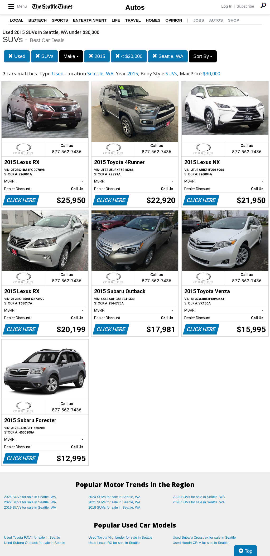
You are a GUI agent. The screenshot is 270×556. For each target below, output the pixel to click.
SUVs (44, 56)
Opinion (173, 20)
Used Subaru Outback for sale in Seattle (34, 543)
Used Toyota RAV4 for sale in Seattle (32, 537)
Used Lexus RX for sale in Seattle (113, 543)
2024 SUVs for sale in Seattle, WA (114, 497)
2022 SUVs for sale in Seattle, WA (30, 502)
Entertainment (90, 20)
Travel (133, 20)
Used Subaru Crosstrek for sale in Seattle (204, 537)
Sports (60, 20)
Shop (233, 20)
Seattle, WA (167, 56)
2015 (97, 56)
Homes (153, 20)
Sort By (202, 56)
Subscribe (245, 6)
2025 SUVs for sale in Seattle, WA (30, 497)
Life (116, 20)
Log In (226, 6)
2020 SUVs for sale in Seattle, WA (199, 502)
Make (71, 56)
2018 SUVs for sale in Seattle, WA (114, 507)
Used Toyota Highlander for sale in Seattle (120, 537)
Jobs (198, 20)
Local (16, 20)
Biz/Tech (37, 20)
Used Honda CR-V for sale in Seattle (201, 543)
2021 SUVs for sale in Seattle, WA (114, 502)
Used (16, 56)
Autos (135, 7)
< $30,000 (129, 56)
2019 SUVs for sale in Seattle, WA (30, 507)
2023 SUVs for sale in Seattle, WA (199, 497)
